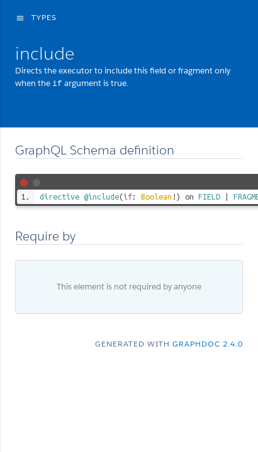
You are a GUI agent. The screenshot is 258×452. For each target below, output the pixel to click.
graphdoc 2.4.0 (207, 343)
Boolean (156, 195)
